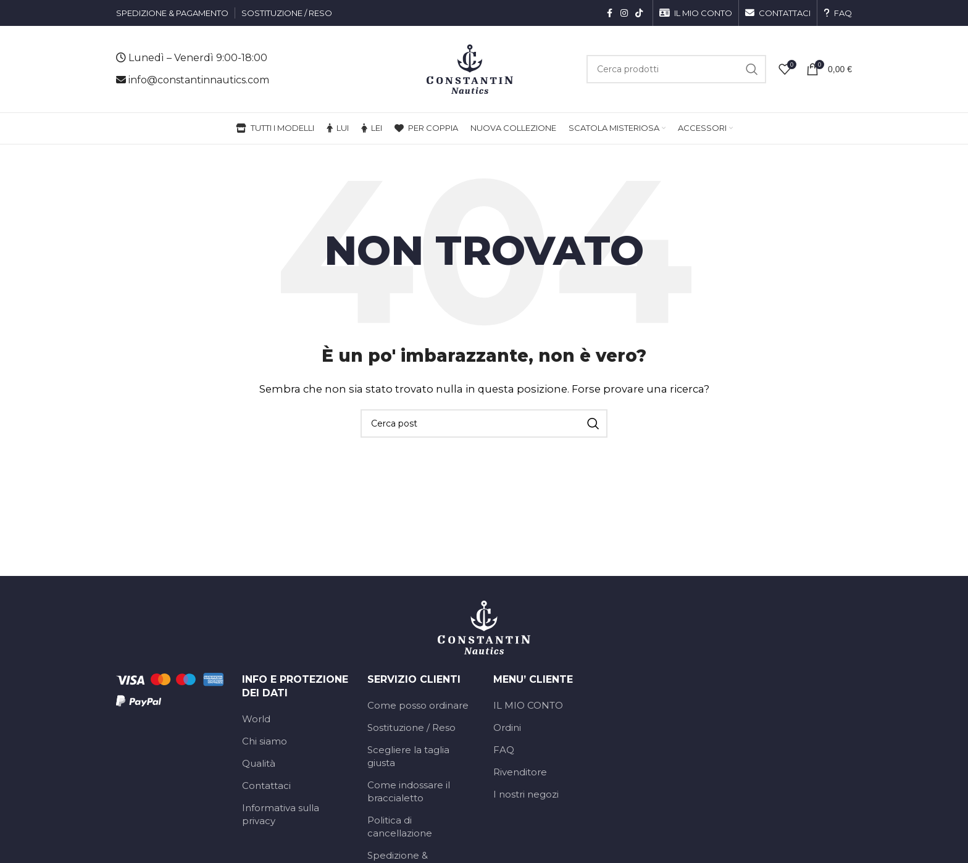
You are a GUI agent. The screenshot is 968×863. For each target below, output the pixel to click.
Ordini (507, 727)
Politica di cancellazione (399, 826)
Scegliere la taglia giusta (408, 756)
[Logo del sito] (470, 68)
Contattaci (266, 785)
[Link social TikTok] (639, 13)
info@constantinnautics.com (198, 80)
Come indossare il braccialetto (408, 791)
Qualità (258, 763)
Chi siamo (264, 741)
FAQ (503, 750)
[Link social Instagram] (624, 13)
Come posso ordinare (418, 705)
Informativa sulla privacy (280, 814)
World (256, 719)
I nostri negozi (526, 794)
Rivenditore (520, 772)
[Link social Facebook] (609, 13)
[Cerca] (676, 69)
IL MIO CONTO (528, 705)
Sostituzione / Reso (411, 727)
